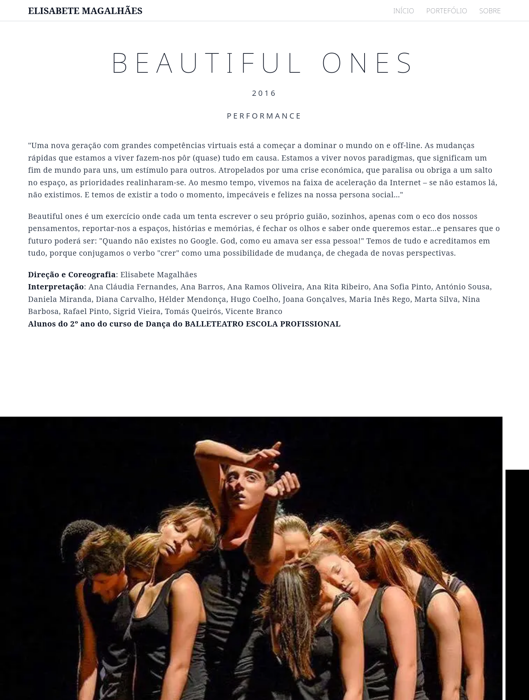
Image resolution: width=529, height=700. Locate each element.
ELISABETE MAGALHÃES (85, 11)
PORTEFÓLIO (446, 10)
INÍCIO (403, 10)
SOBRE (490, 10)
